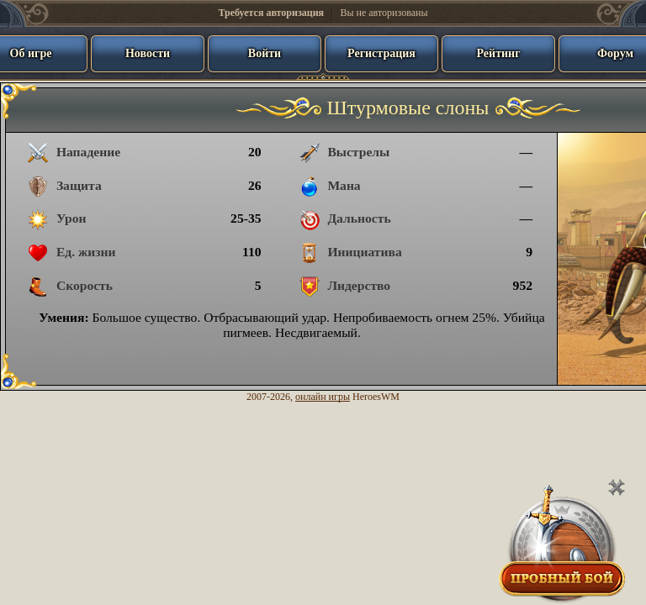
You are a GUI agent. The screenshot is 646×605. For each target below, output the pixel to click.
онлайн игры (322, 396)
